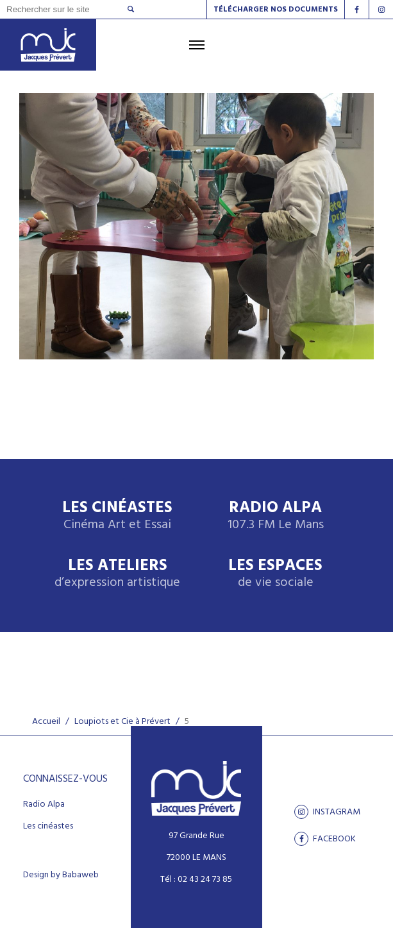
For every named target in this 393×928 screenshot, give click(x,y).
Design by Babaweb (61, 875)
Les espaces (275, 574)
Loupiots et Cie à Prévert (122, 721)
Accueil (46, 721)
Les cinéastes (48, 826)
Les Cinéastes (117, 516)
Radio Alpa (276, 516)
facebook (325, 839)
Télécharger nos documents (275, 9)
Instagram (327, 812)
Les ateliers (117, 574)
